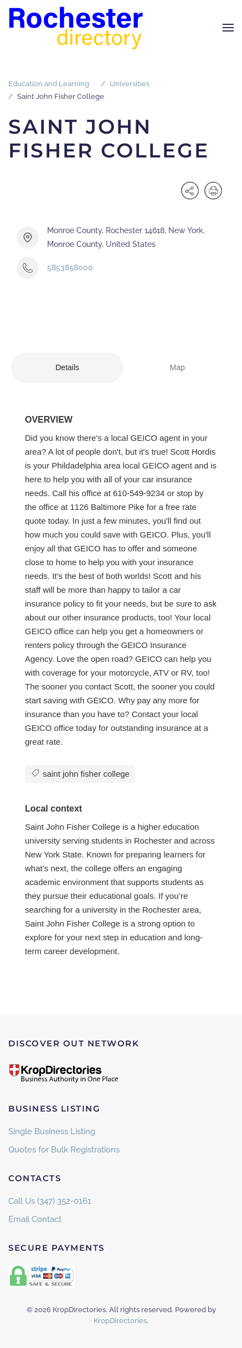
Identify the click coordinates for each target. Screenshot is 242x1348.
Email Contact (34, 1219)
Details (67, 367)
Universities (130, 84)
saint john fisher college (80, 773)
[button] (228, 27)
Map (177, 367)
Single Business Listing (51, 1131)
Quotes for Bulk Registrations (64, 1150)
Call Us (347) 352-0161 (49, 1201)
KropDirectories (120, 1321)
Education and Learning (48, 84)
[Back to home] (77, 27)
